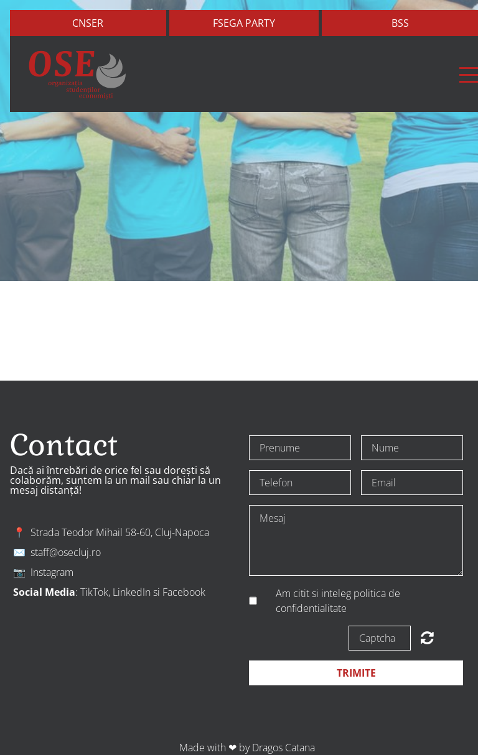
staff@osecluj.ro (65, 552)
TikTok (94, 592)
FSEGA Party (244, 23)
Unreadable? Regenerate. (427, 637)
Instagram (51, 572)
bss (400, 23)
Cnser (87, 23)
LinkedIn (132, 592)
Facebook (183, 592)
